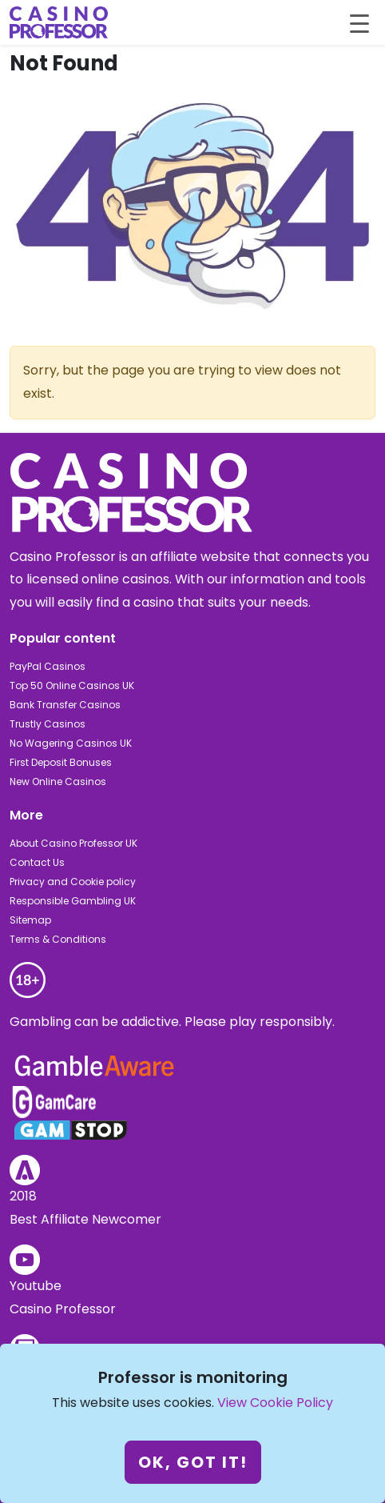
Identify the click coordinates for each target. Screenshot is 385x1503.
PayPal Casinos (47, 666)
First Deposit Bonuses (61, 762)
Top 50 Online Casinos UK (72, 685)
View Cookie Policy (275, 1402)
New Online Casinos (58, 781)
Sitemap (30, 920)
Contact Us (37, 862)
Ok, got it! (193, 1462)
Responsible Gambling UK (73, 901)
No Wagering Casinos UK (71, 743)
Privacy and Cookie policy (73, 881)
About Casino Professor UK (73, 843)
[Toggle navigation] (359, 22)
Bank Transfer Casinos (65, 704)
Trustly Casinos (47, 724)
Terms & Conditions (58, 939)
